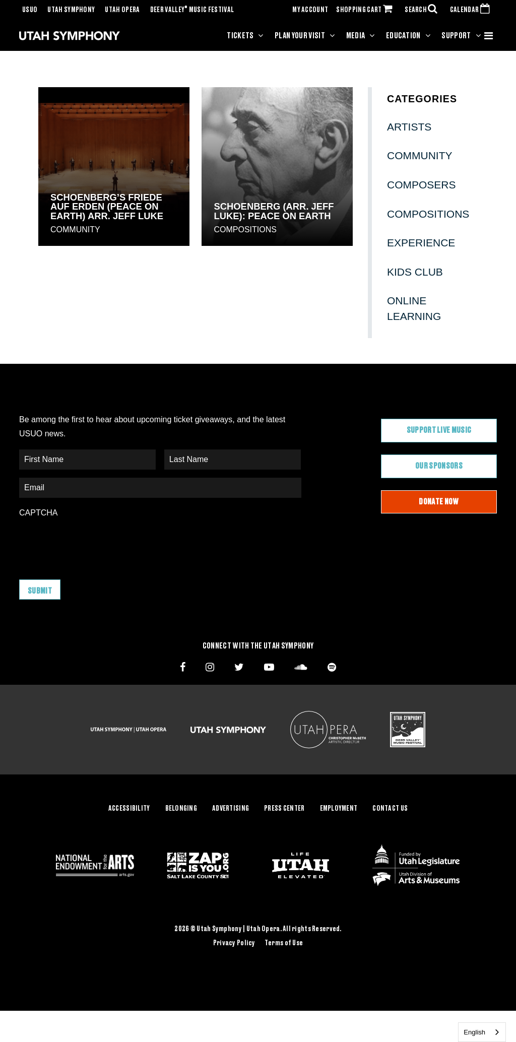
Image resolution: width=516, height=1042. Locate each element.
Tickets (240, 36)
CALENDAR (472, 10)
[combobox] (482, 1032)
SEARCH (423, 10)
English (474, 1032)
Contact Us (390, 808)
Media (355, 36)
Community (75, 229)
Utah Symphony (71, 10)
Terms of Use (284, 942)
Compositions (245, 229)
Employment (339, 808)
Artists (409, 127)
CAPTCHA (38, 512)
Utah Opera (122, 10)
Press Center (284, 808)
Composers (421, 184)
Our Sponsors (439, 466)
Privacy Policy (234, 942)
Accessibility (129, 808)
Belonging (181, 808)
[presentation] (95, 543)
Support (456, 36)
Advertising (230, 808)
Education (403, 36)
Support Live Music (439, 430)
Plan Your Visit (300, 36)
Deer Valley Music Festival (192, 10)
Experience (421, 242)
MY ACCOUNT (310, 10)
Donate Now (439, 502)
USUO (29, 10)
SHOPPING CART (366, 10)
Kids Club (415, 272)
